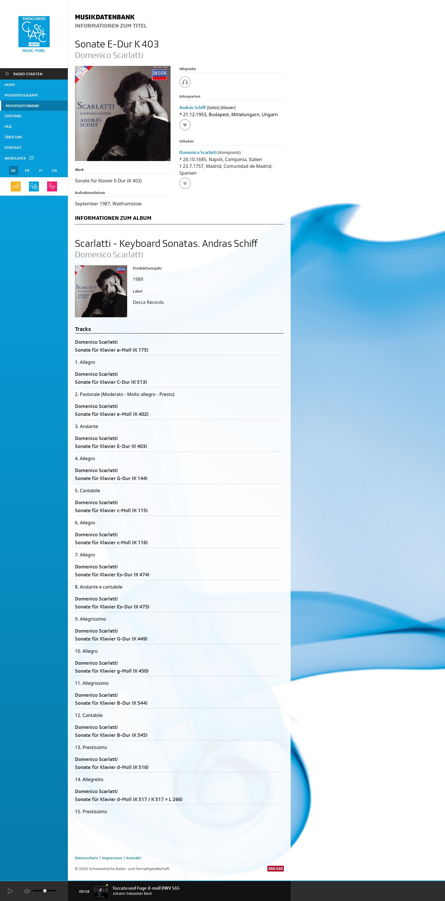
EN (54, 170)
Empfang (13, 116)
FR (27, 170)
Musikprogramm (21, 95)
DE (13, 170)
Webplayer (19, 158)
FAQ (8, 126)
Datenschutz (86, 858)
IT (41, 170)
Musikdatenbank (22, 105)
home (10, 84)
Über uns (13, 137)
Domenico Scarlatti (198, 152)
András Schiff (192, 107)
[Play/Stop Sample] (185, 82)
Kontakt (13, 147)
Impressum (112, 858)
